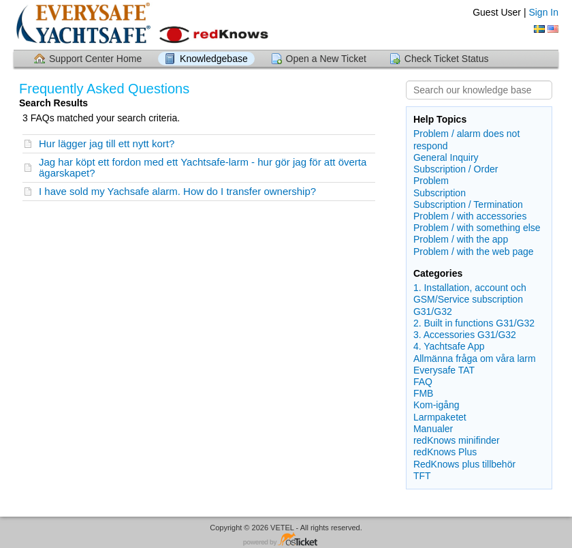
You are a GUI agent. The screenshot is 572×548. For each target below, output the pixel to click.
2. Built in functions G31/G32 (474, 323)
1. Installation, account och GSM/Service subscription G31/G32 (469, 299)
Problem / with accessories (470, 216)
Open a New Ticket (326, 58)
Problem (431, 180)
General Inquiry (446, 157)
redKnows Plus (445, 451)
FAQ (422, 381)
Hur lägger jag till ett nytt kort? (106, 143)
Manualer (433, 428)
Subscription (439, 192)
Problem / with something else (477, 227)
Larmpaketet (439, 417)
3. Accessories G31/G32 (464, 334)
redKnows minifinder (456, 440)
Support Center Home (95, 58)
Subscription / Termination (468, 204)
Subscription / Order (455, 169)
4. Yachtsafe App (449, 346)
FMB (423, 393)
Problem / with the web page (473, 251)
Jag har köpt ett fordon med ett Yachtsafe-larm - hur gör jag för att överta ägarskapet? (202, 167)
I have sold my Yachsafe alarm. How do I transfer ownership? (177, 191)
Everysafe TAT (444, 370)
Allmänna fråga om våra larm (474, 358)
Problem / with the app (460, 239)
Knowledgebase (214, 58)
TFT (422, 475)
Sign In (543, 12)
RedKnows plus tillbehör (464, 464)
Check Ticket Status (446, 58)
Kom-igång (436, 404)
